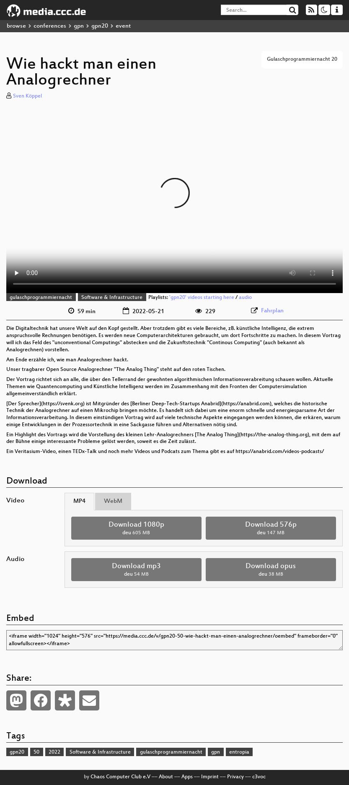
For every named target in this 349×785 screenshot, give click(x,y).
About (166, 777)
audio (245, 298)
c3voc (259, 777)
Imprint (210, 777)
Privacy (235, 777)
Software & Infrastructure (111, 298)
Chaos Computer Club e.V (120, 777)
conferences (50, 26)
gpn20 (99, 26)
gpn (79, 26)
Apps (187, 777)
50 (36, 752)
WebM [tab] (113, 501)
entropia (239, 752)
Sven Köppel (27, 96)
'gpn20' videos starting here (201, 298)
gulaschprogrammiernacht (41, 298)
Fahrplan (272, 310)
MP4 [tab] (79, 501)
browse (16, 26)
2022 (54, 752)
